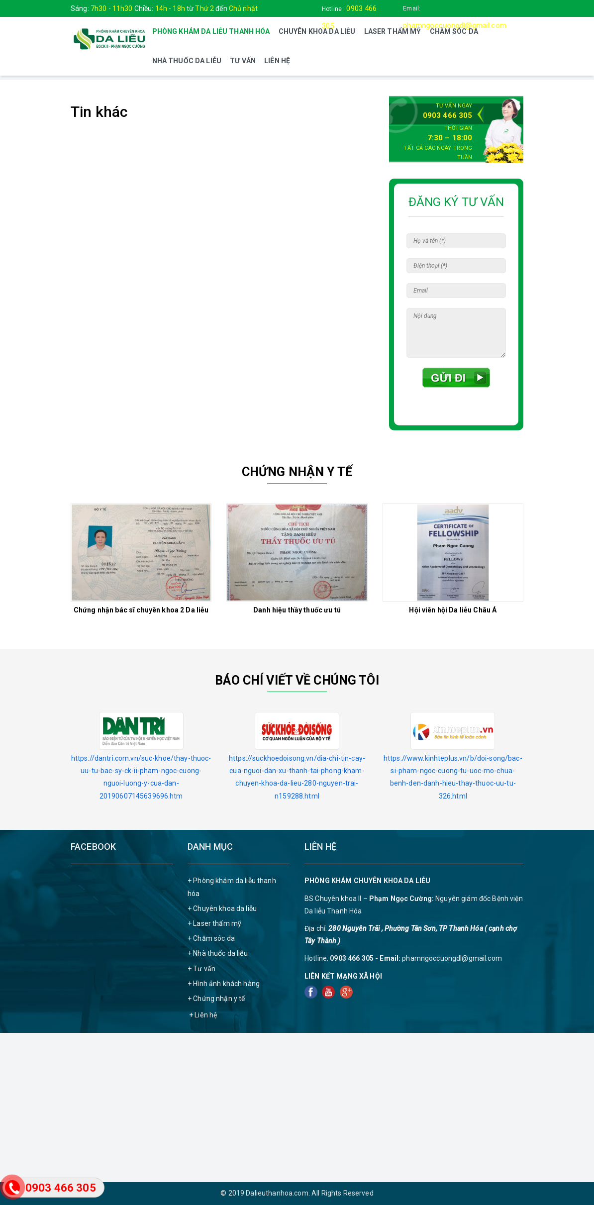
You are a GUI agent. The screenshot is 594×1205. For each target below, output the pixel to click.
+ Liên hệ (203, 1015)
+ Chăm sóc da (211, 938)
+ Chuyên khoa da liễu (222, 908)
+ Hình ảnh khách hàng (224, 984)
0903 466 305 (448, 115)
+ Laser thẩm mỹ (214, 923)
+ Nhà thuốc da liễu (218, 953)
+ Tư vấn (201, 969)
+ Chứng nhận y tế (216, 999)
